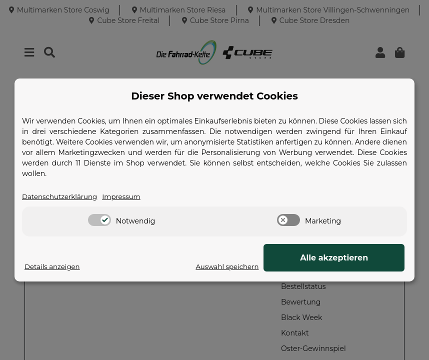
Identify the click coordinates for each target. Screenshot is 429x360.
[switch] (99, 220)
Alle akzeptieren (354, 257)
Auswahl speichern (267, 266)
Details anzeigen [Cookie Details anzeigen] (53, 266)
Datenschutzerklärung (61, 196)
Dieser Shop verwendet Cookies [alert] (214, 96)
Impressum (126, 196)
